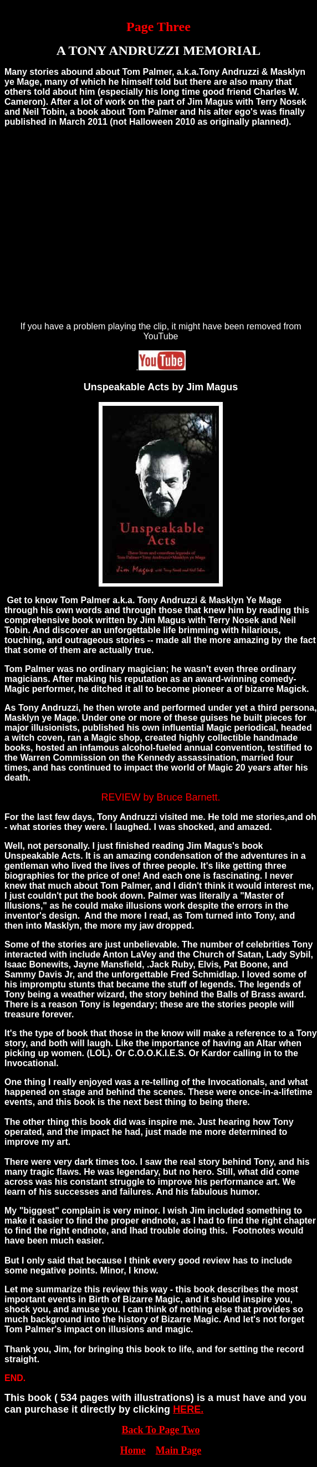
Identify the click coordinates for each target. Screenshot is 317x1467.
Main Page (179, 1450)
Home (133, 1450)
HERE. (188, 1409)
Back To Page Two (161, 1429)
